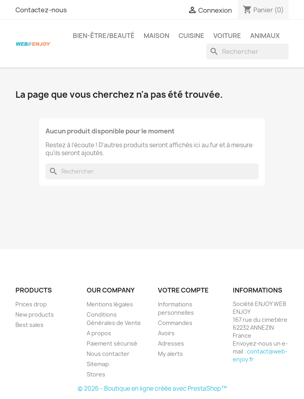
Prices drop (31, 304)
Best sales (29, 325)
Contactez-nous (41, 10)
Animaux (265, 35)
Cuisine (191, 35)
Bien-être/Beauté (104, 35)
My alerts (170, 353)
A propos (99, 333)
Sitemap (98, 364)
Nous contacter (108, 353)
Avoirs (166, 333)
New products (34, 314)
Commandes (175, 323)
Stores (96, 374)
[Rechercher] (247, 51)
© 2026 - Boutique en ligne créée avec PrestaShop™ (152, 388)
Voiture (227, 35)
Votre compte (183, 290)
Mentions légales (110, 304)
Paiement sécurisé (112, 343)
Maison (156, 35)
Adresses (171, 343)
